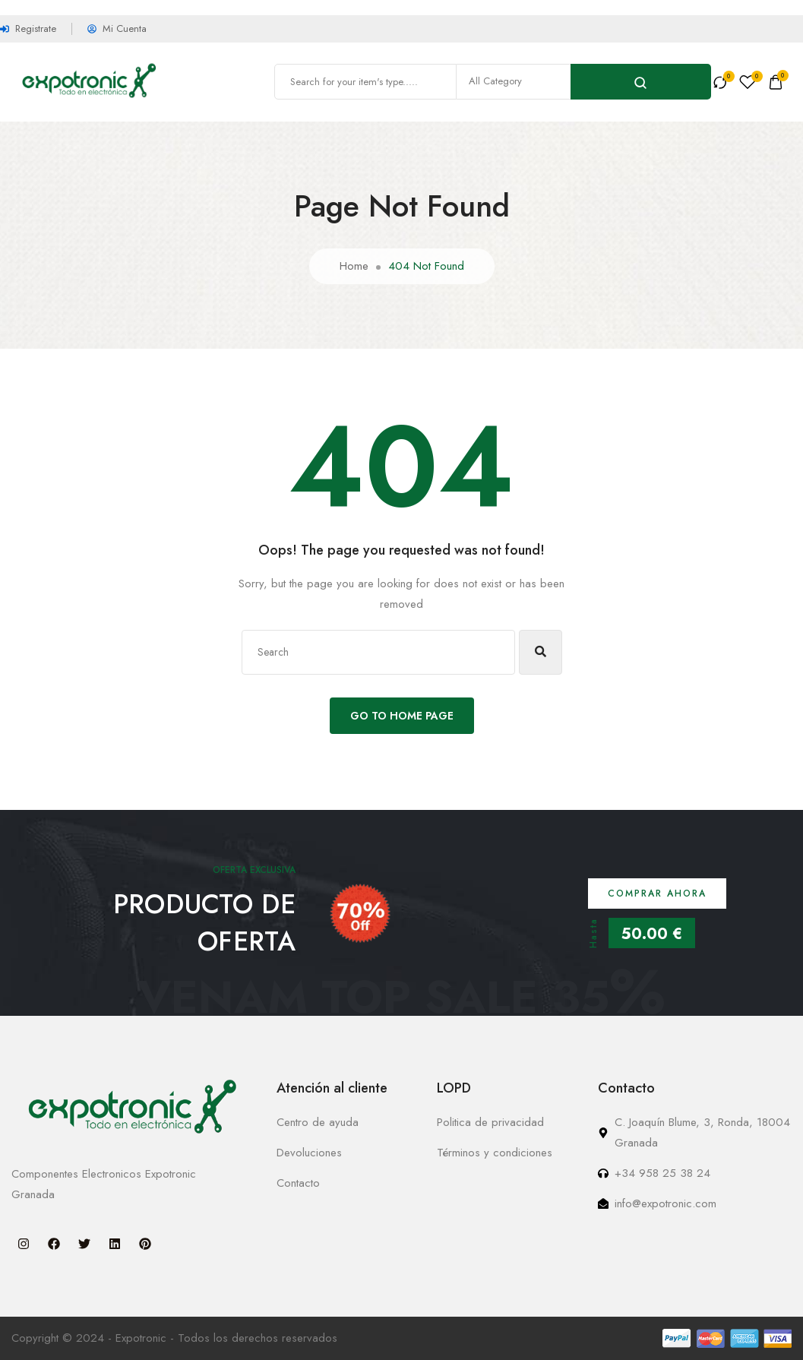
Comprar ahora (657, 893)
